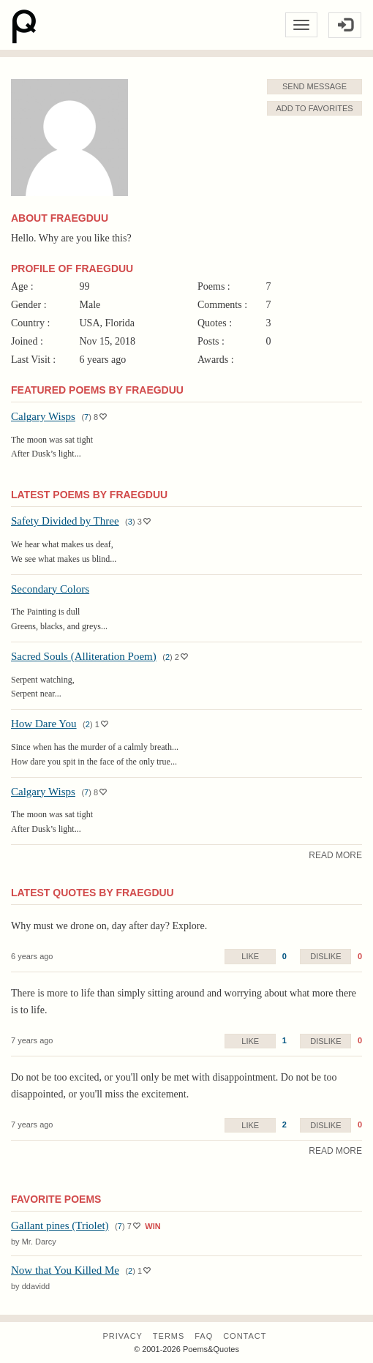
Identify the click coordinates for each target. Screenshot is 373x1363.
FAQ (204, 1336)
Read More (335, 855)
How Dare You (44, 723)
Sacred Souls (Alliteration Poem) (84, 656)
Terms (169, 1336)
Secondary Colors (50, 589)
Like (250, 956)
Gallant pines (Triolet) (60, 1225)
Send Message (314, 86)
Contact (244, 1336)
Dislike (325, 956)
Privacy (122, 1336)
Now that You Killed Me (65, 1270)
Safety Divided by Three (65, 521)
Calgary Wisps (43, 416)
